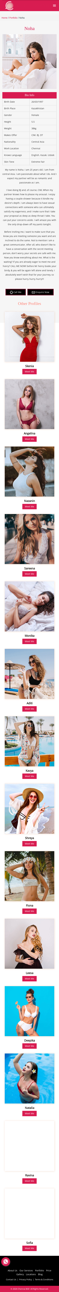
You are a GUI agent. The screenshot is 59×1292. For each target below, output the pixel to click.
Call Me (15, 292)
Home (4, 18)
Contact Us (11, 1279)
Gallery (20, 1274)
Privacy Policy (25, 1279)
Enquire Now (40, 292)
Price (48, 1270)
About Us (12, 1270)
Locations (31, 1274)
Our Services (26, 1270)
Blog (40, 1274)
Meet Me (29, 371)
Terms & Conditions (44, 1279)
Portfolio (13, 18)
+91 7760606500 (32, 5)
